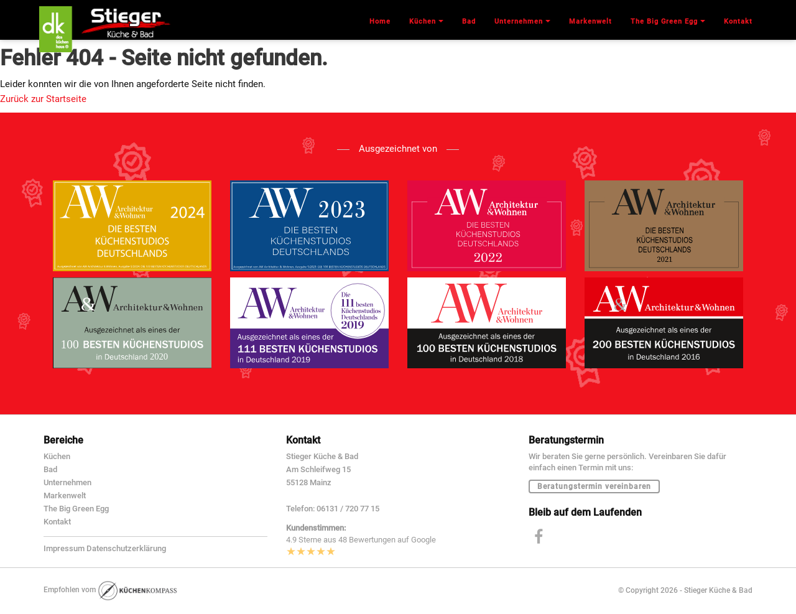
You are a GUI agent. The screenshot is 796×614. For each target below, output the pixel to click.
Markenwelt (65, 495)
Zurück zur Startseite (43, 99)
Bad (50, 469)
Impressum (64, 548)
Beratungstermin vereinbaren (594, 486)
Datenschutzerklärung (126, 548)
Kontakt (57, 521)
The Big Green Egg (76, 508)
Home (380, 21)
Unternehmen (67, 482)
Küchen (57, 456)
